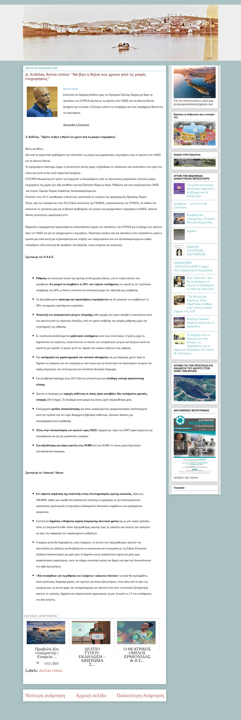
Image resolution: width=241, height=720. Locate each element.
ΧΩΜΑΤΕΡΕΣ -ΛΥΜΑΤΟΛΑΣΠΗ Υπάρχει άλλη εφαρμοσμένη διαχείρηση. (193, 266)
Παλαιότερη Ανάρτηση (140, 695)
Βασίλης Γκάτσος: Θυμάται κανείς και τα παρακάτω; (200, 322)
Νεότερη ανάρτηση (45, 695)
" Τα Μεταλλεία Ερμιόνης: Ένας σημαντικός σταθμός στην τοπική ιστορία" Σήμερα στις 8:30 (193, 304)
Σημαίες (192, 231)
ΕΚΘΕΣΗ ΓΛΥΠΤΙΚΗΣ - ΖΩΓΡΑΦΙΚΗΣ (196, 250)
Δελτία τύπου (50, 670)
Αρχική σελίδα (91, 695)
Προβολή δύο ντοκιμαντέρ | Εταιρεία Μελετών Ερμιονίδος (201, 218)
